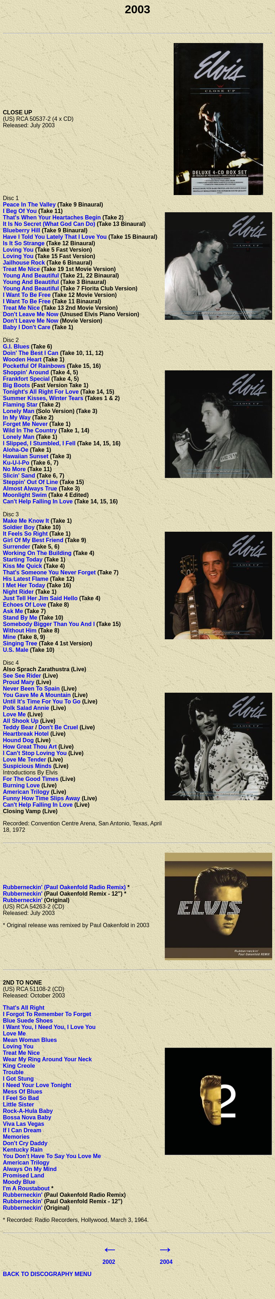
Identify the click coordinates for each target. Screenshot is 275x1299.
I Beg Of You (20, 211)
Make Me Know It (26, 521)
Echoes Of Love (24, 605)
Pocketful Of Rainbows (34, 366)
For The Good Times (30, 779)
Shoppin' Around (26, 372)
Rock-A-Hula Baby (28, 1111)
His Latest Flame (25, 579)
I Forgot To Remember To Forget (47, 1014)
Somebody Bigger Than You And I (49, 624)
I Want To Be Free (26, 295)
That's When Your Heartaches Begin (52, 217)
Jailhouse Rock (24, 263)
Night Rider (18, 592)
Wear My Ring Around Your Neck (47, 1059)
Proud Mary (18, 682)
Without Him (20, 630)
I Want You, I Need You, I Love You (49, 1027)
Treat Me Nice (21, 269)
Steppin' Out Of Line (30, 482)
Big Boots (16, 385)
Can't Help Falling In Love (38, 501)
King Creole (19, 1066)
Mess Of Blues (22, 1092)
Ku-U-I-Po (16, 463)
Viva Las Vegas (23, 1124)
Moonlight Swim (25, 495)
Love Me (14, 714)
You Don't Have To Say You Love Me (52, 1156)
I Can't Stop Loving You (35, 753)
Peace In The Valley (29, 205)
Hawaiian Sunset (25, 456)
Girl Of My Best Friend (33, 540)
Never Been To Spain (31, 689)
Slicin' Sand (19, 476)
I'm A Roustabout (26, 1188)
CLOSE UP (17, 112)
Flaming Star (20, 405)
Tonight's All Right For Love (41, 392)
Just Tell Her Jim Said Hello (40, 598)
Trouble (13, 1072)
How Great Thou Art (30, 747)
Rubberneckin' (23, 894)
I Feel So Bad (21, 1098)
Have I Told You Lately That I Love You (55, 237)
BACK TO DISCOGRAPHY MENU (47, 1274)
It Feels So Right (25, 534)
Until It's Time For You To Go (42, 701)
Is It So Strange (23, 243)
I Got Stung (18, 1079)
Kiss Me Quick (22, 566)
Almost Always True (30, 488)
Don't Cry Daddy (25, 1143)
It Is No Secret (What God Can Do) (49, 224)
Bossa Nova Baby (27, 1117)
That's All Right (23, 1008)
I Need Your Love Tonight (37, 1085)
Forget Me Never (25, 424)
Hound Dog (18, 740)
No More (14, 469)
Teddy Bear (18, 727)
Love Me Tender (24, 760)
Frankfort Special (26, 379)
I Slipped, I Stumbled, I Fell (39, 443)
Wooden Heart (22, 359)
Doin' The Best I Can (30, 353)
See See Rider (22, 676)
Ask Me (13, 611)
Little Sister (18, 1104)
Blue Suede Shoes (28, 1021)
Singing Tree (20, 643)
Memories (16, 1137)
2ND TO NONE (22, 983)
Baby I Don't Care (26, 327)
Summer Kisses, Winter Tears (43, 398)
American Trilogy (26, 792)
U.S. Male (15, 650)
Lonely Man (18, 411)
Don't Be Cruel (58, 727)
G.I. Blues (16, 346)
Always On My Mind (30, 1169)
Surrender (16, 547)
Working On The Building (37, 553)
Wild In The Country (30, 430)
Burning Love (21, 785)
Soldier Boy (19, 527)
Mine (9, 637)
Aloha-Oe (15, 450)
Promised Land (23, 1175)
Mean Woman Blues (30, 1040)
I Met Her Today (24, 585)
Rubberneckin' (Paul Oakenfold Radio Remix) (64, 887)
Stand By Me (20, 618)
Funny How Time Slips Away (41, 798)
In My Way (17, 417)
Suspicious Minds (27, 766)
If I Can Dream (22, 1130)
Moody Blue (19, 1182)
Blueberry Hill (21, 230)
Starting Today (23, 559)
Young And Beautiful (31, 275)
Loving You (18, 250)
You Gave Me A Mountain (37, 695)
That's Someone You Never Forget (49, 572)
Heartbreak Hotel (26, 734)
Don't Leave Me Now (30, 314)
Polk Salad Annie (26, 708)
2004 (166, 1262)
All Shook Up (21, 721)
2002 (108, 1262)
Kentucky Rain (23, 1150)
